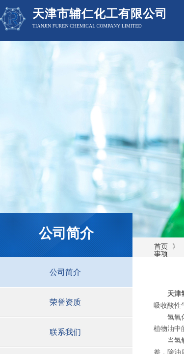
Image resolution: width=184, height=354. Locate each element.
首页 (161, 246)
